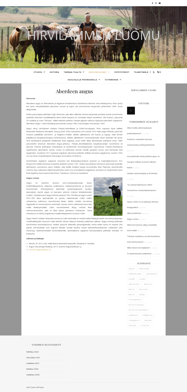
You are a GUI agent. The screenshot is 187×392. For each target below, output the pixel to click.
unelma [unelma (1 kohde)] (148, 320)
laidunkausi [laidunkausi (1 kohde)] (151, 274)
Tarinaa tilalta (72, 72)
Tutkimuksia (111, 79)
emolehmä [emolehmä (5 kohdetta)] (144, 269)
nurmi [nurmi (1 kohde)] (142, 294)
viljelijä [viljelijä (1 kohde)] (145, 325)
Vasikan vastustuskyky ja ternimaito (142, 173)
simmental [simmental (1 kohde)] (148, 315)
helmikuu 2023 (32, 352)
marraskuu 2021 (33, 357)
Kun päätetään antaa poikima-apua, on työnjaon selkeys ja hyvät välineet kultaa (143, 162)
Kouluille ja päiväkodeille (82, 79)
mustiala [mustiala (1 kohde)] (143, 289)
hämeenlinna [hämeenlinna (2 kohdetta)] (135, 274)
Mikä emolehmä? (98, 72)
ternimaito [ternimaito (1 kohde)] (134, 320)
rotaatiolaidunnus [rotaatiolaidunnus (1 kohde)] (138, 310)
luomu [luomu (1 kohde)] (142, 279)
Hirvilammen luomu (93, 35)
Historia (54, 72)
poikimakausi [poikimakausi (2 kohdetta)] (135, 300)
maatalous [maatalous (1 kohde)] (134, 284)
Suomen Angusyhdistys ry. (40, 249)
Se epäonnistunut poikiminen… (140, 253)
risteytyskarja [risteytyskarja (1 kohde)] (136, 305)
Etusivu (38, 72)
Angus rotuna (132, 219)
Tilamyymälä (141, 72)
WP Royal (40, 387)
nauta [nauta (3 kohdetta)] (132, 294)
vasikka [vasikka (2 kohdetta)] (132, 325)
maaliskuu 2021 (33, 363)
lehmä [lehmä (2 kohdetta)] (132, 279)
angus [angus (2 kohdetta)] (132, 269)
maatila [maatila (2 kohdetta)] (148, 284)
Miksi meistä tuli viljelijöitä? (138, 247)
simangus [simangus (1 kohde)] (133, 315)
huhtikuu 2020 (32, 369)
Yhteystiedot (121, 72)
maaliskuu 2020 (33, 374)
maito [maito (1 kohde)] (132, 289)
